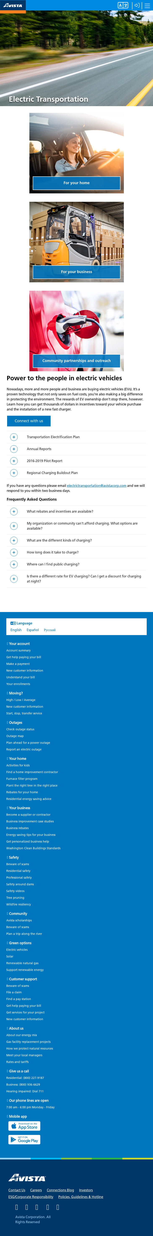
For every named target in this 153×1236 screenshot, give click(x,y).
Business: (25, 1084)
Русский (50, 630)
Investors (86, 1190)
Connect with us (29, 421)
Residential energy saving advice (28, 799)
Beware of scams (17, 864)
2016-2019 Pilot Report (44, 461)
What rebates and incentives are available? (60, 511)
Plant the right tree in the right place (32, 785)
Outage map (15, 736)
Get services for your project (25, 1012)
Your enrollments (18, 684)
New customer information (24, 670)
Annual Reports (39, 449)
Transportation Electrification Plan (53, 437)
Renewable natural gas (22, 963)
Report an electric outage (24, 749)
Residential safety (18, 871)
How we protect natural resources (29, 1048)
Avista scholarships (19, 920)
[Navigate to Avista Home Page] (13, 9)
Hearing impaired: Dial (27, 1091)
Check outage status (20, 729)
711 (41, 1091)
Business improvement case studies (30, 821)
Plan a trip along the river (24, 934)
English (16, 630)
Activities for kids (18, 765)
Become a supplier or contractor (28, 815)
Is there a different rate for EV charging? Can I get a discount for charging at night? (84, 578)
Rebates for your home (22, 792)
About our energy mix (21, 1035)
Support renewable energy (25, 970)
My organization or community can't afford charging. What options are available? (82, 525)
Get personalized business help (27, 841)
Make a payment (18, 664)
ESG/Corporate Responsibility (30, 1197)
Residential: (27, 1078)
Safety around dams (20, 884)
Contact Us (16, 1190)
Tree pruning (15, 898)
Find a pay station (18, 999)
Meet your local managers (24, 1055)
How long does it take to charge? (52, 552)
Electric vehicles (16, 950)
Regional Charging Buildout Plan (52, 473)
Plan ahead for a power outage (28, 743)
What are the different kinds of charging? (59, 540)
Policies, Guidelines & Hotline (80, 1197)
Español (33, 630)
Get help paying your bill (23, 657)
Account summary (18, 650)
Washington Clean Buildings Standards (33, 848)
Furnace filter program (21, 779)
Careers (36, 1190)
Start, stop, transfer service (24, 713)
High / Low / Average (20, 700)
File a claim (14, 992)
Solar (9, 956)
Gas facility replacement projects (28, 1042)
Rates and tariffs (17, 1062)
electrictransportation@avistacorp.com (96, 486)
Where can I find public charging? (53, 564)
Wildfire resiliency (18, 904)
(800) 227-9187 (33, 1078)
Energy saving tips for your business (30, 835)
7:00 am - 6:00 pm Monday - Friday (30, 1107)
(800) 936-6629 (29, 1084)
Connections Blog (60, 1190)
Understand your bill (20, 677)
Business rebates (17, 828)
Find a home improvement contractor (32, 772)
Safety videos (15, 891)
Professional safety (19, 877)
